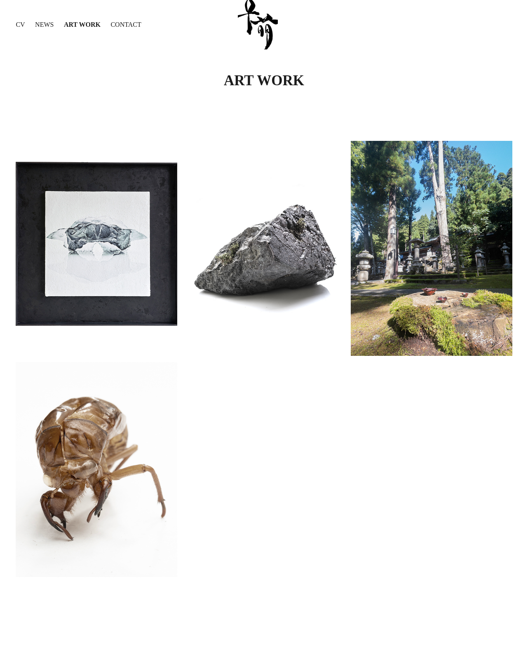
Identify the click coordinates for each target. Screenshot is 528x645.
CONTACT (125, 24)
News (44, 24)
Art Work (82, 24)
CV (20, 24)
